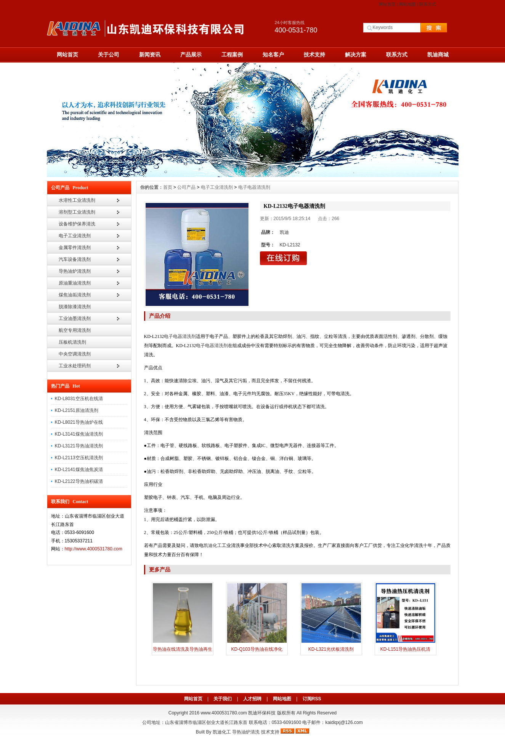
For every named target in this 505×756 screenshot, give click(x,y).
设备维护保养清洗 (77, 224)
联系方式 (427, 4)
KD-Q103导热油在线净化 (256, 649)
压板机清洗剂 (72, 342)
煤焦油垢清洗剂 (75, 295)
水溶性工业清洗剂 (77, 200)
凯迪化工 (222, 732)
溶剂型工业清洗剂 (77, 212)
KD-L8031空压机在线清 (79, 398)
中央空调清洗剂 (75, 354)
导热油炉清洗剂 (75, 271)
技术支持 (314, 54)
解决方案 (355, 54)
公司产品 (186, 187)
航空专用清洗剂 (75, 330)
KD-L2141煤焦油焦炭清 (79, 469)
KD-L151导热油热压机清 (405, 649)
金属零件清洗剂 (75, 247)
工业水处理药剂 (75, 365)
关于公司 (108, 54)
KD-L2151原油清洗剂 (76, 410)
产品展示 (191, 54)
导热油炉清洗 (246, 732)
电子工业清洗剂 (75, 235)
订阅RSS (312, 698)
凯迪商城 (438, 54)
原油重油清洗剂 (75, 283)
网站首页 (387, 4)
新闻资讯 (149, 54)
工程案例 (232, 54)
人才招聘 (252, 698)
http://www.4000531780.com (93, 549)
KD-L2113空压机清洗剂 (79, 457)
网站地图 (407, 4)
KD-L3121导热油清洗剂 (79, 446)
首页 (167, 187)
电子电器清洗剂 (254, 187)
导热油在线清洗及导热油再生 (182, 649)
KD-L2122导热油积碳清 (79, 481)
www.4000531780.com (223, 713)
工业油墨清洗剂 (75, 318)
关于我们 (222, 698)
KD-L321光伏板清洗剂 (331, 649)
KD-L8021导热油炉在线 (79, 422)
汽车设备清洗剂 (75, 259)
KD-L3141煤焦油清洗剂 (79, 434)
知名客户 (273, 54)
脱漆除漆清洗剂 (75, 306)
